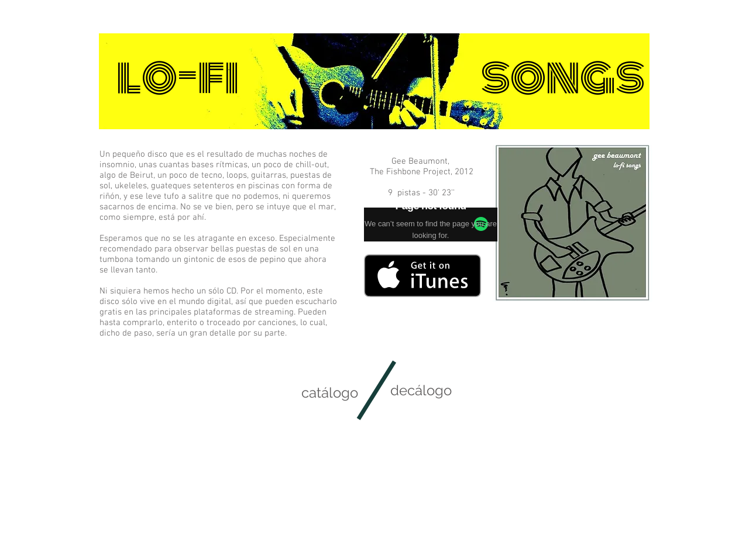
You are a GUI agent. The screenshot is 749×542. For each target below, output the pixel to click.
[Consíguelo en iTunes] (422, 275)
